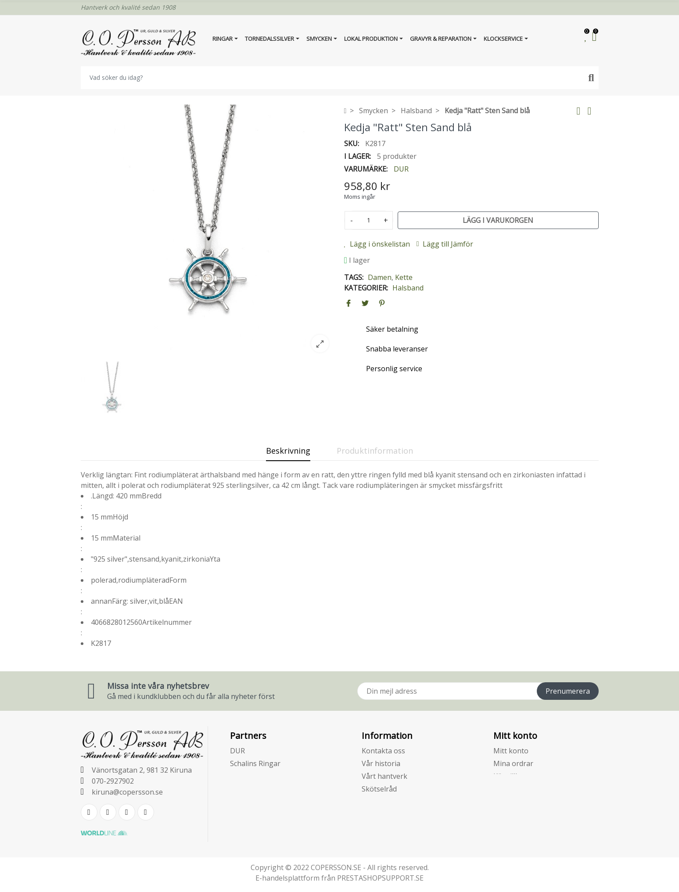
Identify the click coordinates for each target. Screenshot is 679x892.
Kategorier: (366, 288)
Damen (380, 277)
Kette (404, 277)
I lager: (357, 156)
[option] (208, 231)
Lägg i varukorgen (498, 220)
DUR (401, 169)
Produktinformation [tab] (375, 450)
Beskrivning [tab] (288, 450)
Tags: (353, 277)
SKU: (351, 143)
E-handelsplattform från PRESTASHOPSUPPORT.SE (339, 878)
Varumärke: (366, 169)
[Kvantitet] (369, 220)
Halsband (408, 288)
